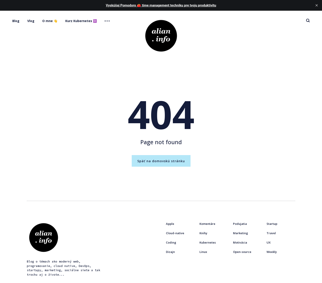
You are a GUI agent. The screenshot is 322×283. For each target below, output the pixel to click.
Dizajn (170, 252)
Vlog (30, 21)
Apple (170, 224)
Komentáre (207, 224)
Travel (271, 233)
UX (269, 242)
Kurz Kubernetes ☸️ (81, 21)
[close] (316, 5)
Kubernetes (207, 242)
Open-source (242, 252)
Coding (171, 242)
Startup (272, 224)
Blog (15, 21)
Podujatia (240, 224)
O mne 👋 (49, 21)
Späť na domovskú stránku (161, 161)
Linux (203, 252)
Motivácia (240, 242)
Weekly (272, 252)
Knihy (203, 233)
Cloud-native (175, 233)
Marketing (240, 233)
